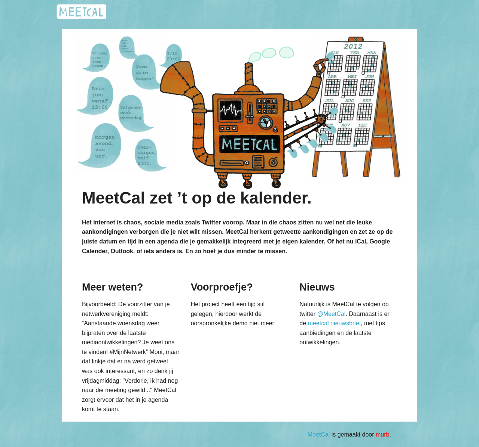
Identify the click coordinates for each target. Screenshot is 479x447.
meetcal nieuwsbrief (334, 323)
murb (382, 434)
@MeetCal (331, 314)
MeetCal (319, 434)
